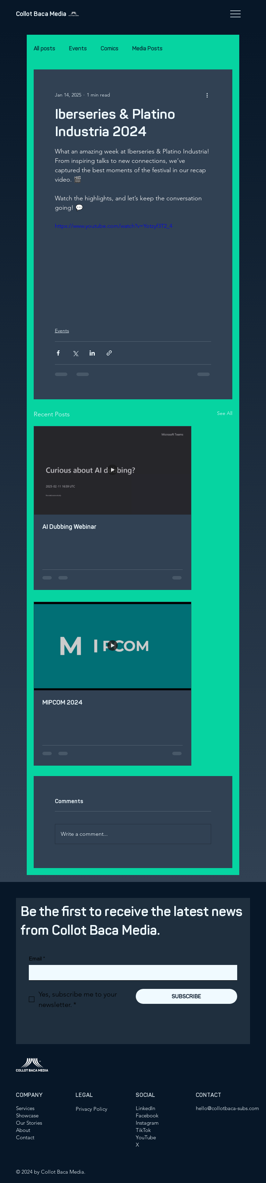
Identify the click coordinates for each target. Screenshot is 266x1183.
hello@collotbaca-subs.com (227, 1108)
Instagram (147, 1122)
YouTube (146, 1137)
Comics (109, 48)
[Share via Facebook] (58, 353)
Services (25, 1108)
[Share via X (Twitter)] (75, 353)
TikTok (143, 1130)
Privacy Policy (91, 1109)
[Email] (131, 972)
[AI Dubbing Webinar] (112, 470)
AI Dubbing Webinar (69, 527)
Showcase (27, 1115)
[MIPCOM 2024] (112, 646)
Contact (25, 1137)
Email (37, 958)
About (23, 1130)
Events (78, 48)
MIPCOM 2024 (62, 702)
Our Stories (29, 1122)
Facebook (147, 1115)
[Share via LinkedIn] (92, 353)
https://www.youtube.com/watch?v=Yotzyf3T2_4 (113, 226)
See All (224, 413)
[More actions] (207, 95)
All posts (44, 48)
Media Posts (147, 48)
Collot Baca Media (41, 14)
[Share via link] (109, 353)
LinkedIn (145, 1108)
